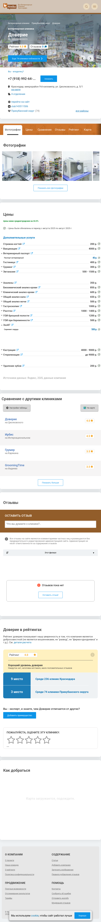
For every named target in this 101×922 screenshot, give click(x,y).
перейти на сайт (20, 101)
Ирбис (9, 434)
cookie (35, 915)
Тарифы (8, 898)
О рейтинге (10, 870)
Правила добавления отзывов (65, 874)
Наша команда (12, 865)
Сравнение (45, 129)
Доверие (11, 419)
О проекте (9, 860)
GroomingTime (14, 465)
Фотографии (13, 129)
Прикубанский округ (22, 110)
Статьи (55, 860)
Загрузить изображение (62, 870)
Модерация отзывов (61, 903)
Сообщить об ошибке (61, 893)
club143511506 (19, 106)
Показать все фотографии (50, 188)
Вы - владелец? (16, 71)
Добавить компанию (61, 865)
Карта (87, 129)
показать (48, 79)
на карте (16, 89)
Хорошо (82, 915)
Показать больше (50, 482)
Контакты (56, 889)
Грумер (10, 450)
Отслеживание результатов (17, 893)
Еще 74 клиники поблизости (27, 58)
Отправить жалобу (60, 898)
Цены (29, 129)
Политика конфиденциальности (19, 874)
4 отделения (18, 94)
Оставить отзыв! (50, 595)
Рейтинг (74, 129)
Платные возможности (15, 889)
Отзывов (37, 46)
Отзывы (60, 129)
